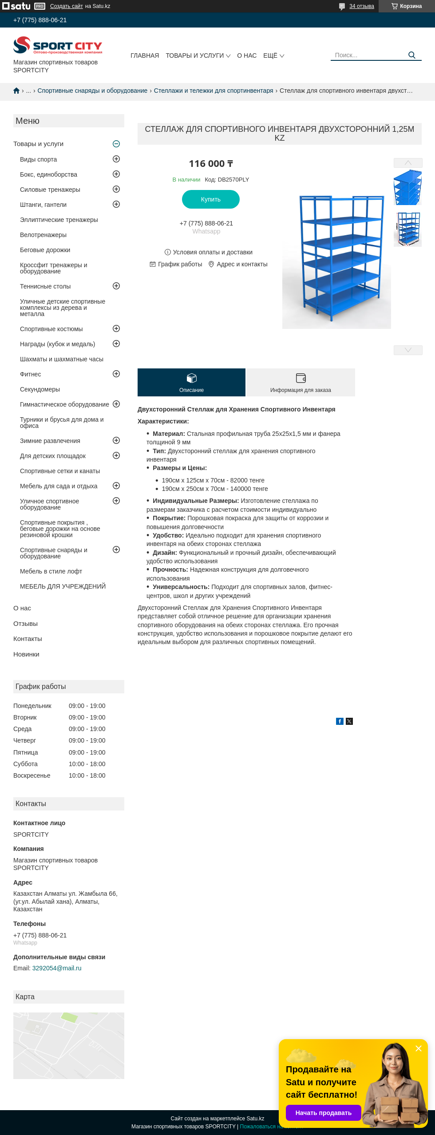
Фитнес (30, 374)
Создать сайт (66, 6)
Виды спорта (38, 159)
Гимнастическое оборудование (64, 404)
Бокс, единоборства (48, 174)
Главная (144, 55)
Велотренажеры (43, 234)
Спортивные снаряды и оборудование (93, 90)
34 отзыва (361, 6)
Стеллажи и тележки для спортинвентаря (213, 90)
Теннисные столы (45, 286)
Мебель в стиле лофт (51, 571)
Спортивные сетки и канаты (60, 471)
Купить (211, 199)
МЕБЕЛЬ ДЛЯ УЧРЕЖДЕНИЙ (63, 586)
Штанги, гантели (43, 204)
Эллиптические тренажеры (59, 219)
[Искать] (412, 55)
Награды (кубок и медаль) (57, 344)
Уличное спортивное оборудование (49, 504)
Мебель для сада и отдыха (58, 486)
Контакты (27, 638)
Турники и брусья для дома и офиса (62, 422)
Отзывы (25, 623)
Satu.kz (255, 1118)
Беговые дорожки (45, 249)
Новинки (26, 654)
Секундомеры (40, 389)
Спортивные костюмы (51, 328)
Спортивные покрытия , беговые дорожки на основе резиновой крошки (60, 528)
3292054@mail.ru (57, 968)
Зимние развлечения (50, 440)
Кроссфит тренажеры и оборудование (53, 268)
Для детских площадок (53, 455)
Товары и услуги (195, 55)
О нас (247, 55)
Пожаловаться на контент (272, 1126)
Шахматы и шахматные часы (61, 359)
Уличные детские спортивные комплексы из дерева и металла (62, 307)
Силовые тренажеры (50, 189)
